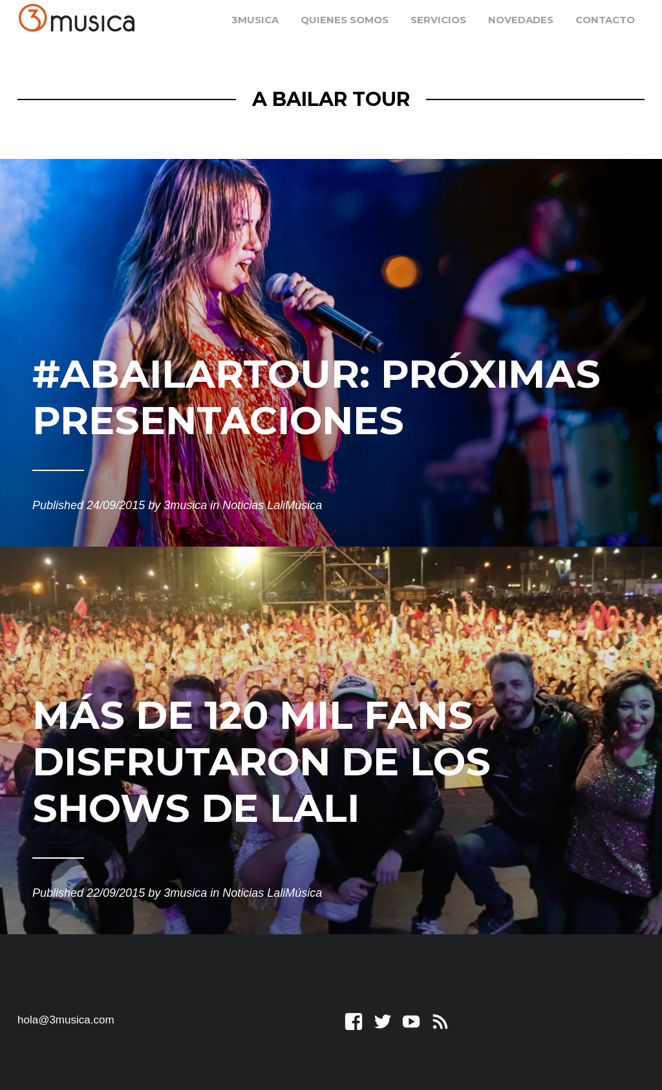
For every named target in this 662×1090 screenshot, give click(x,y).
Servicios (438, 20)
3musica (255, 20)
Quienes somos (345, 20)
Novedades (520, 20)
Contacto (605, 20)
